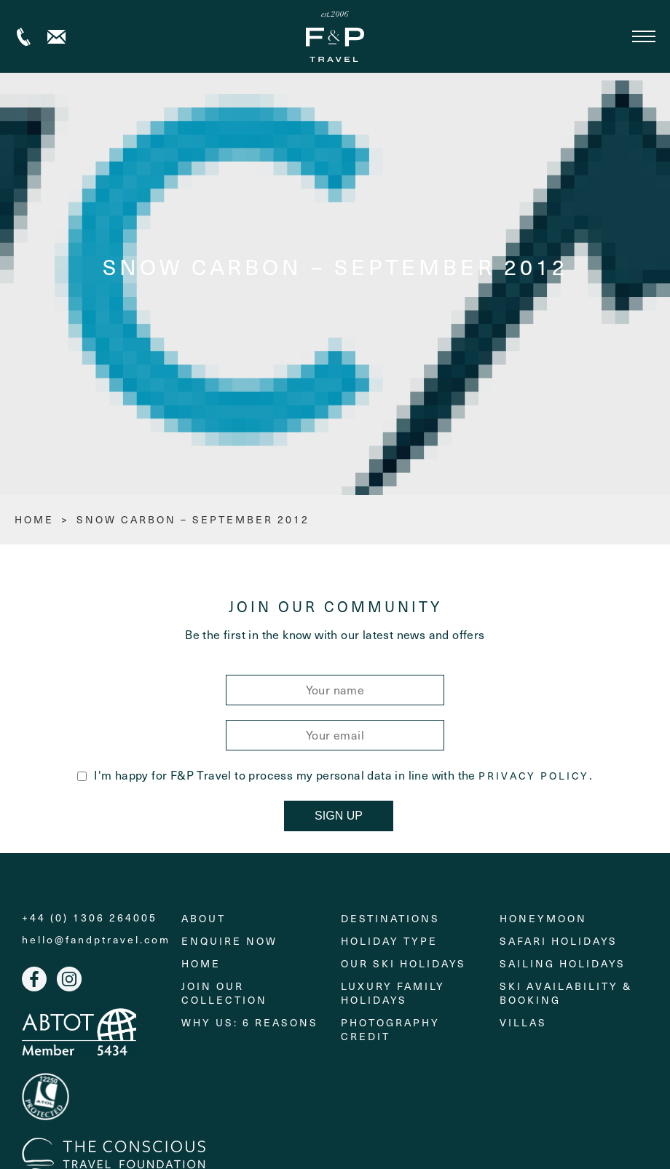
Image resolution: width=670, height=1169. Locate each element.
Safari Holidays (559, 941)
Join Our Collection (224, 993)
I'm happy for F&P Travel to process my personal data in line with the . (334, 774)
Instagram (69, 979)
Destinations (390, 918)
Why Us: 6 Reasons (249, 1022)
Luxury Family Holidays (393, 993)
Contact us (56, 37)
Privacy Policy (533, 775)
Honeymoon (543, 918)
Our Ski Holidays (403, 963)
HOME (34, 519)
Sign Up (339, 815)
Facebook (34, 979)
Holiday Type (389, 941)
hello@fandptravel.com (96, 939)
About (203, 918)
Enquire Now (229, 941)
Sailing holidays (563, 963)
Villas (523, 1022)
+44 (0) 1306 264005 (24, 37)
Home (201, 963)
